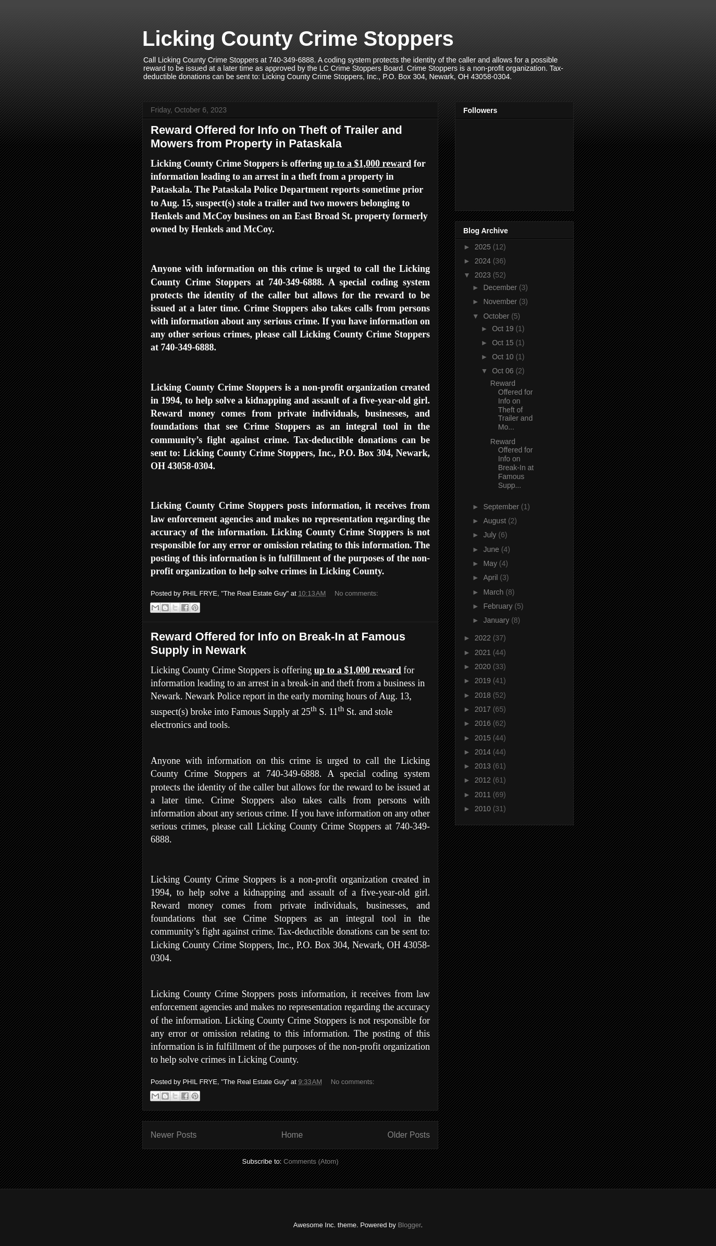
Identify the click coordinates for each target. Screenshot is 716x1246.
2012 (484, 780)
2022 (484, 638)
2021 (484, 652)
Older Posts (409, 1134)
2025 (484, 247)
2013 (484, 766)
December (501, 287)
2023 (484, 275)
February (498, 606)
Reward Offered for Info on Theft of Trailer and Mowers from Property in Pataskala (276, 136)
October (497, 316)
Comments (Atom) (310, 1161)
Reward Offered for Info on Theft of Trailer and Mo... (511, 405)
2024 (484, 261)
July (490, 535)
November (501, 301)
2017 (484, 709)
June (492, 549)
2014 (484, 752)
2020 (484, 666)
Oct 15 (503, 342)
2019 (484, 680)
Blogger (409, 1225)
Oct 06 (503, 371)
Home (292, 1134)
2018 (484, 695)
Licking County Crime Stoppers (298, 38)
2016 (484, 723)
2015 (484, 738)
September (502, 506)
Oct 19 (503, 328)
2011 (484, 794)
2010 (484, 808)
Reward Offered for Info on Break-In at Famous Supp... (512, 463)
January (497, 620)
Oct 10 (503, 357)
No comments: (356, 593)
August (495, 521)
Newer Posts (173, 1134)
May (491, 563)
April (491, 577)
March (494, 592)
